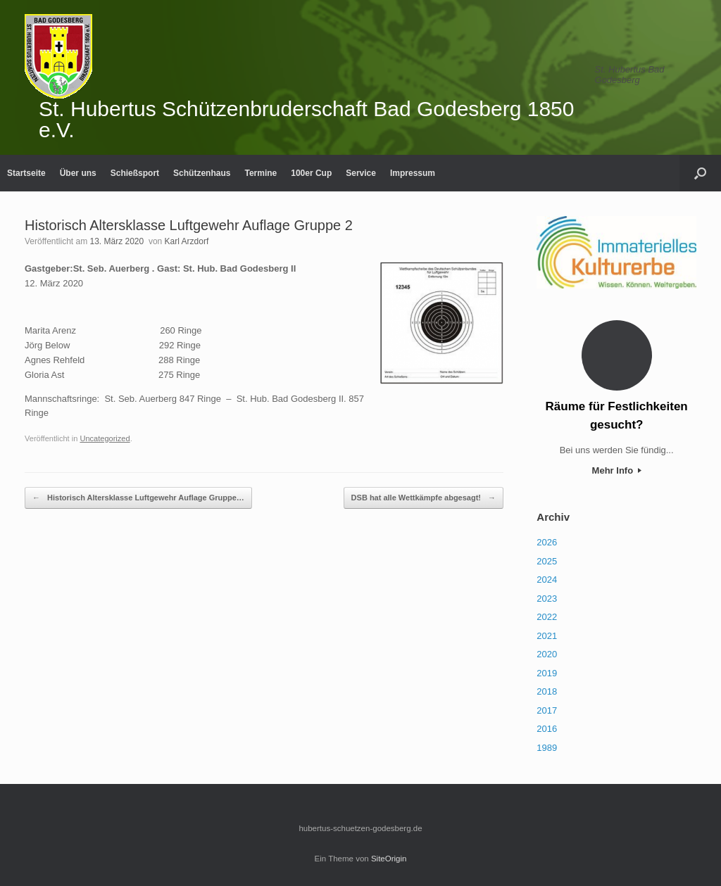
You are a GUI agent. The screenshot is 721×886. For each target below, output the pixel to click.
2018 (547, 691)
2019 (547, 673)
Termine (260, 173)
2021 (547, 636)
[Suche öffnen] (700, 173)
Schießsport (135, 173)
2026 (547, 542)
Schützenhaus (201, 173)
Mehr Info (616, 470)
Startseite (26, 173)
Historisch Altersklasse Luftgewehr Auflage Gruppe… (138, 498)
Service (361, 173)
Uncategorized (105, 438)
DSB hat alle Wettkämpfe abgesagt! (423, 498)
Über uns (78, 173)
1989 (547, 747)
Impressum (412, 173)
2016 (547, 728)
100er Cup (311, 173)
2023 (547, 598)
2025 (547, 561)
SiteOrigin (389, 858)
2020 (547, 654)
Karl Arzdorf (187, 241)
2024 (547, 579)
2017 (547, 710)
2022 (547, 617)
